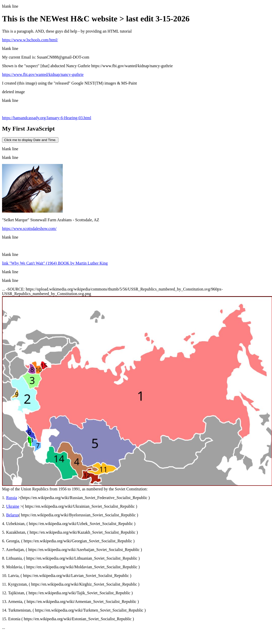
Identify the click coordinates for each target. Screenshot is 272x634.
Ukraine (12, 506)
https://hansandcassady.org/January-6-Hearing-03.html (46, 118)
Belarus (12, 515)
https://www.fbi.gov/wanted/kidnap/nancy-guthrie (43, 74)
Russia (11, 497)
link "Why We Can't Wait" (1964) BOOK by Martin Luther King (55, 263)
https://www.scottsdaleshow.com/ (29, 228)
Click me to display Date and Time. (30, 140)
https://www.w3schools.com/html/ (30, 40)
